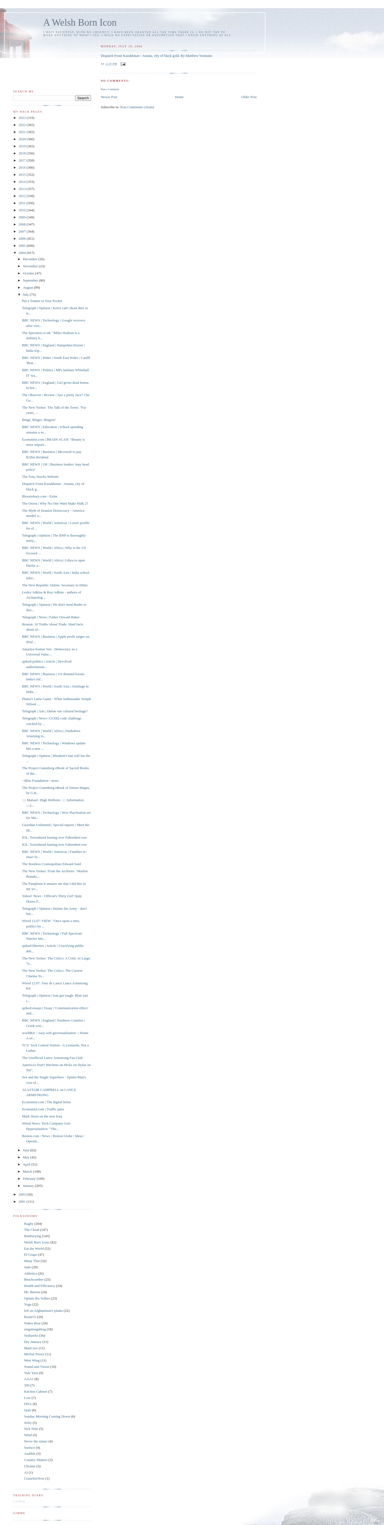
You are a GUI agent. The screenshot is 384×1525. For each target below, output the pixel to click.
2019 (23, 146)
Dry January (33, 1342)
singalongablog (35, 1329)
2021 (23, 132)
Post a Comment (110, 89)
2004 (23, 253)
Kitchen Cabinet (35, 1391)
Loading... (20, 1501)
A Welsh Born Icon (80, 22)
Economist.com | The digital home (46, 1102)
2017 (23, 160)
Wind (28, 1435)
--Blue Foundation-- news (40, 780)
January (29, 1186)
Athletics (30, 1273)
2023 (23, 118)
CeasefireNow (34, 1478)
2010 (23, 210)
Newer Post (109, 97)
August (28, 287)
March (28, 1171)
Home (179, 97)
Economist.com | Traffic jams (43, 1109)
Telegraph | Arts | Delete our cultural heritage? (55, 711)
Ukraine (30, 1466)
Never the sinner (36, 1441)
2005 (23, 246)
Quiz (27, 1410)
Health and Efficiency (39, 1286)
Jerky (28, 1423)
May (26, 1157)
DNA (28, 1404)
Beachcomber (33, 1279)
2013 (23, 189)
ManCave (31, 1348)
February (30, 1178)
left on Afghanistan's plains (43, 1311)
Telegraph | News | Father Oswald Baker (50, 617)
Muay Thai (32, 1261)
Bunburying (32, 1236)
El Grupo (30, 1254)
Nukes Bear (32, 1323)
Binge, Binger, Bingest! (39, 420)
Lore (27, 1398)
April (27, 1164)
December (31, 259)
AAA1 (29, 1379)
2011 (23, 203)
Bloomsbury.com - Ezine (39, 496)
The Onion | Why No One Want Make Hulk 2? (55, 503)
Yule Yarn (31, 1373)
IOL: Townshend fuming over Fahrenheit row (54, 837)
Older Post (249, 97)
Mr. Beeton (32, 1292)
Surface (29, 1447)
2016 (23, 167)
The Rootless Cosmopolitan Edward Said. (52, 864)
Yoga (27, 1304)
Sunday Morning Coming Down (47, 1416)
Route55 (30, 1317)
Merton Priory (34, 1354)
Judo (27, 1267)
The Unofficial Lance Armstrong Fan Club (52, 1058)
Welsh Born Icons (37, 1242)
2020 (23, 139)
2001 (23, 1201)
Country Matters (36, 1460)
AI (26, 1472)
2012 (23, 196)
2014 (23, 182)
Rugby (29, 1224)
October (29, 273)
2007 (23, 231)
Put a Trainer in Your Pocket (42, 301)
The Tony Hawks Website (40, 477)
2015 (23, 174)
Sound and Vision (36, 1367)
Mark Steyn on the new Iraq (42, 1116)
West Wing (32, 1360)
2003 (23, 1194)
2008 (23, 224)
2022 (23, 125)
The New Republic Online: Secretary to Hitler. (55, 585)
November (31, 266)
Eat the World (34, 1248)
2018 (23, 153)
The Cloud (31, 1230)
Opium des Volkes (37, 1298)
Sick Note (31, 1429)
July (26, 294)
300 (27, 1385)
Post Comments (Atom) (137, 107)
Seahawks (31, 1335)
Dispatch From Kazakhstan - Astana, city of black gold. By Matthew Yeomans (156, 56)
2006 (23, 238)
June (26, 1150)
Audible (30, 1453)
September (31, 280)
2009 (23, 217)
